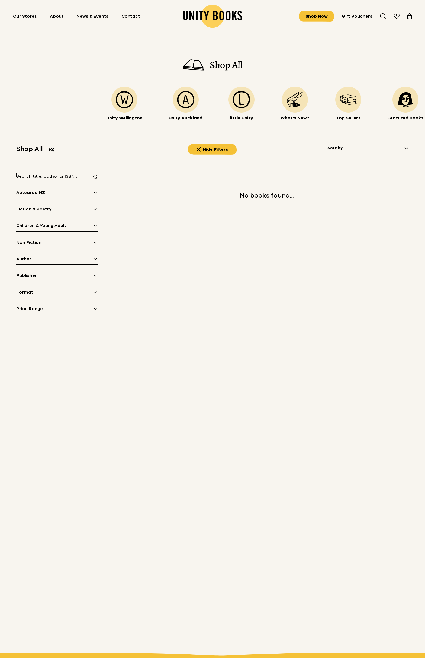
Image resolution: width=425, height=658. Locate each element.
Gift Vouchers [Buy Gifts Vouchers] (357, 16)
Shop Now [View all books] (316, 16)
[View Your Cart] (409, 16)
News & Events (92, 16)
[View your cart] (409, 16)
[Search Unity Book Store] (383, 16)
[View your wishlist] (397, 16)
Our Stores (25, 16)
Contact (130, 16)
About (56, 16)
